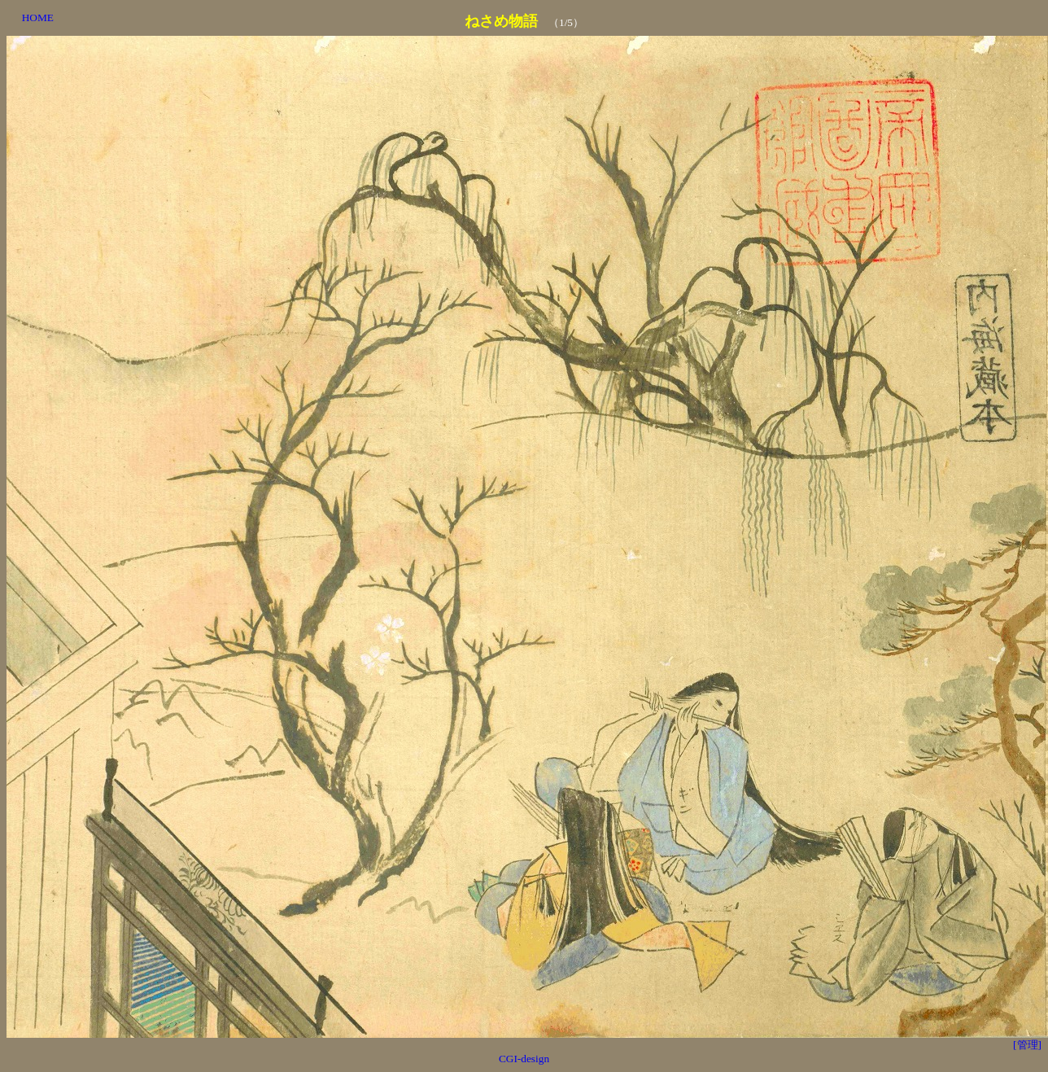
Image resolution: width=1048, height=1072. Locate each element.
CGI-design (524, 1058)
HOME (38, 17)
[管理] (1027, 1045)
